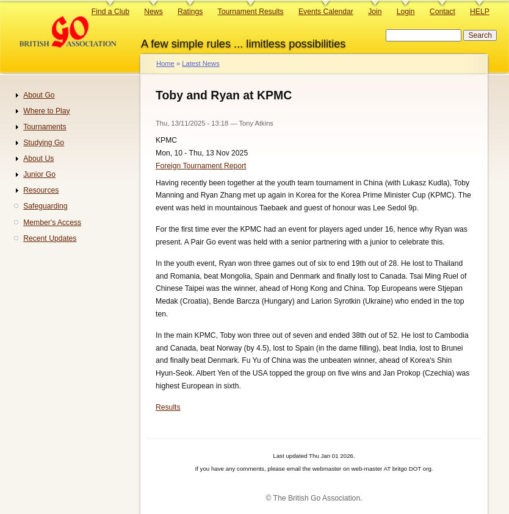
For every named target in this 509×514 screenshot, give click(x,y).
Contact (442, 11)
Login (406, 11)
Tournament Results (251, 11)
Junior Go (39, 174)
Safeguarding (45, 206)
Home (165, 63)
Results (168, 407)
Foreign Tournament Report (201, 166)
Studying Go (43, 142)
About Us (38, 158)
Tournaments (44, 127)
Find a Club (110, 11)
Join (374, 11)
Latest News (200, 63)
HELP (479, 11)
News (153, 11)
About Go (38, 95)
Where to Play (46, 111)
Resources (41, 190)
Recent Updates (49, 238)
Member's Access (52, 222)
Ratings (190, 11)
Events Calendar (325, 11)
